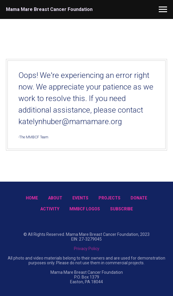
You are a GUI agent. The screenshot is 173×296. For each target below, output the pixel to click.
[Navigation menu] (163, 9)
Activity (49, 209)
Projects (109, 198)
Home (32, 198)
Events (80, 198)
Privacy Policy (86, 248)
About (55, 198)
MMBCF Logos (84, 209)
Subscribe (121, 209)
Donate (139, 198)
